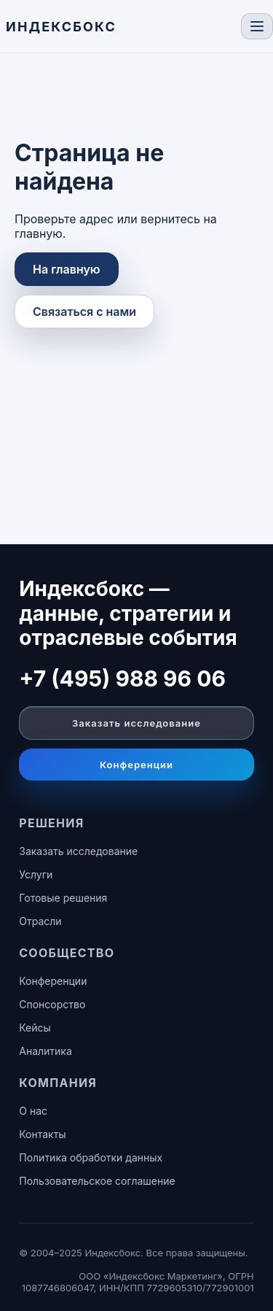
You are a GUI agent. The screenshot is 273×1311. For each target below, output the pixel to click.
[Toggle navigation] (257, 26)
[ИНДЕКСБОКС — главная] (61, 26)
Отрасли (40, 921)
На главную (66, 269)
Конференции (136, 764)
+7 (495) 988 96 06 (122, 678)
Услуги (35, 874)
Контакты (42, 1134)
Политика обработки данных (90, 1157)
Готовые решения (63, 898)
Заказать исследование (136, 723)
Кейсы (35, 1027)
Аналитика (45, 1051)
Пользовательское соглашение (97, 1181)
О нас (33, 1111)
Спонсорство (52, 1004)
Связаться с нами (84, 311)
